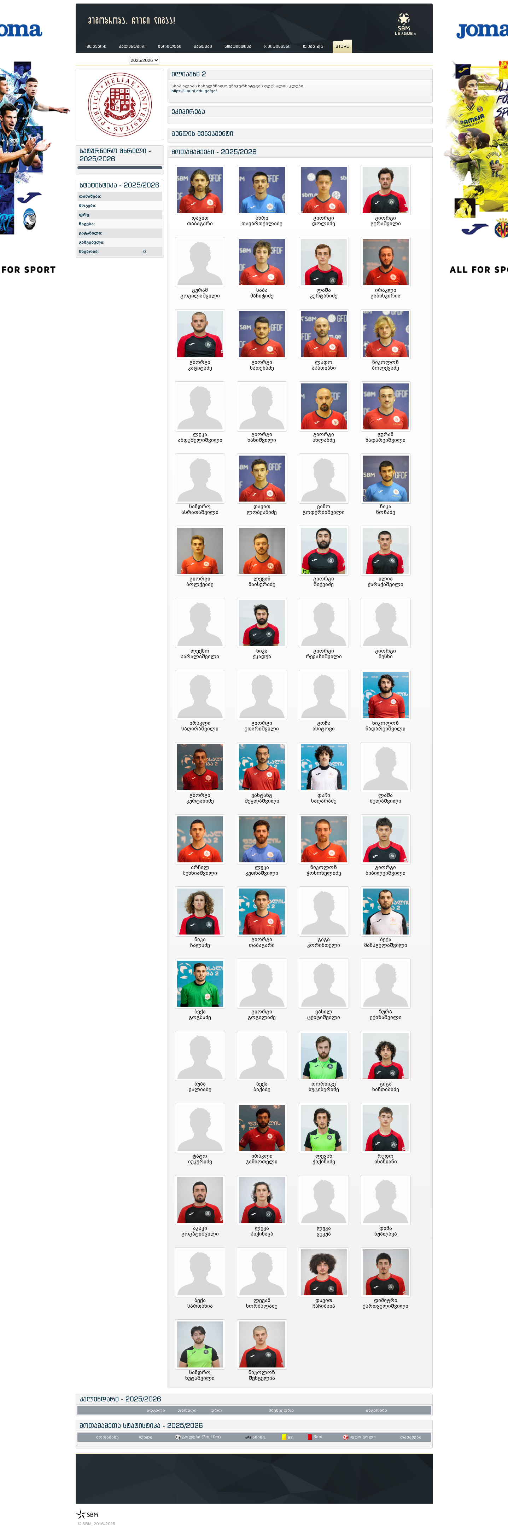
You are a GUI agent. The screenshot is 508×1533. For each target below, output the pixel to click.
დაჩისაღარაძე (324, 798)
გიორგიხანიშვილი (261, 437)
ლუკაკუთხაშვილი (261, 870)
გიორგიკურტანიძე (200, 798)
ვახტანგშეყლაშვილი (262, 798)
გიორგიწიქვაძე (323, 581)
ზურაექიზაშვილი (386, 1014)
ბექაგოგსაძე (200, 1014)
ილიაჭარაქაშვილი (385, 581)
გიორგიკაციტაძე (200, 365)
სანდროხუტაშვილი (200, 1375)
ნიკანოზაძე (385, 509)
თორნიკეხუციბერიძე (324, 1086)
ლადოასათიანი (324, 365)
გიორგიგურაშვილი (385, 220)
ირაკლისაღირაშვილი (199, 725)
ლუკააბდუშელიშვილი (200, 437)
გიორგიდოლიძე (323, 220)
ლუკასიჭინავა (262, 1231)
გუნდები (203, 46)
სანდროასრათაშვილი (199, 509)
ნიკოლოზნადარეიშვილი (385, 725)
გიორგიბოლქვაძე (200, 581)
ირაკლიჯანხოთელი (262, 1158)
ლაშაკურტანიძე (324, 293)
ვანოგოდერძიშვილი (324, 509)
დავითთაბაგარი (200, 220)
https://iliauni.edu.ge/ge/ (194, 90)
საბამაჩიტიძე (262, 293)
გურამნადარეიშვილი (385, 437)
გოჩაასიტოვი (324, 725)
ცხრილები (169, 46)
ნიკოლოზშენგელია (262, 1375)
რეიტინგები (277, 46)
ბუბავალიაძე (200, 1086)
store (342, 46)
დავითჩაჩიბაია (324, 1303)
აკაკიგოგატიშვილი (200, 1231)
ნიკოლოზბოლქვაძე (385, 365)
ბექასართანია (200, 1303)
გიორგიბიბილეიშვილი (385, 870)
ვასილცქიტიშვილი (323, 1014)
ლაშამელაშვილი (385, 798)
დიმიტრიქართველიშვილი (385, 1303)
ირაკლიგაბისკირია (385, 293)
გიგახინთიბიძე (385, 1086)
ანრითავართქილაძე (261, 220)
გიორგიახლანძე (324, 437)
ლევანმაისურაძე (262, 581)
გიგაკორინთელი (323, 942)
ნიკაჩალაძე (200, 942)
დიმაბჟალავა (385, 1231)
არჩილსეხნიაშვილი (200, 870)
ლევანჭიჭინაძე (324, 1158)
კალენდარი (132, 46)
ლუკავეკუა (324, 1231)
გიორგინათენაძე (262, 365)
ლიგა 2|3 (313, 46)
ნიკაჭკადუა (262, 653)
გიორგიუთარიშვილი (262, 725)
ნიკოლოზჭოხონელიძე (323, 870)
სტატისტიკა (237, 46)
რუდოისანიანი (385, 1158)
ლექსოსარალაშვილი (200, 653)
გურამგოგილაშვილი (200, 293)
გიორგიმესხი (385, 653)
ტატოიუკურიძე (200, 1158)
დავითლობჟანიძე (262, 509)
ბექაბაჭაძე (261, 1086)
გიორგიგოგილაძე (262, 1014)
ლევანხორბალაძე (262, 1303)
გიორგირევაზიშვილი (324, 653)
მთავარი (96, 46)
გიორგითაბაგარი (262, 942)
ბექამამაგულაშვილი (385, 942)
